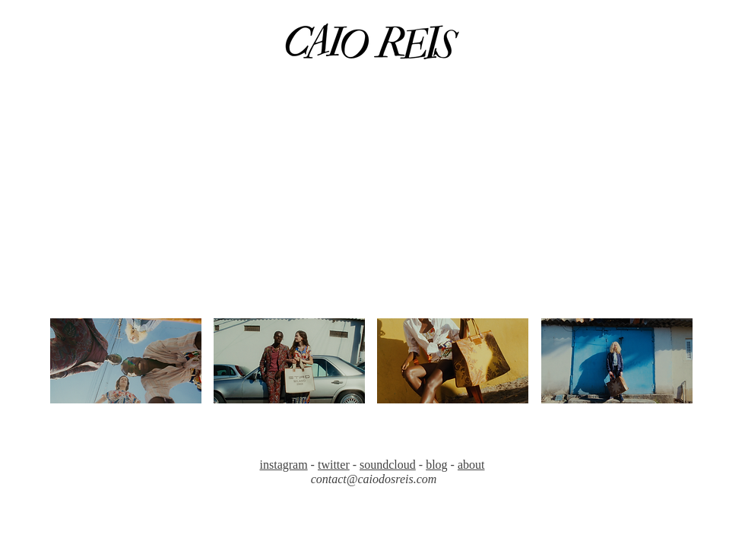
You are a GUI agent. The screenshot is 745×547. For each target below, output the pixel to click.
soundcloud (388, 464)
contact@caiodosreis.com (374, 479)
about (471, 464)
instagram (284, 464)
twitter (334, 464)
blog (436, 464)
